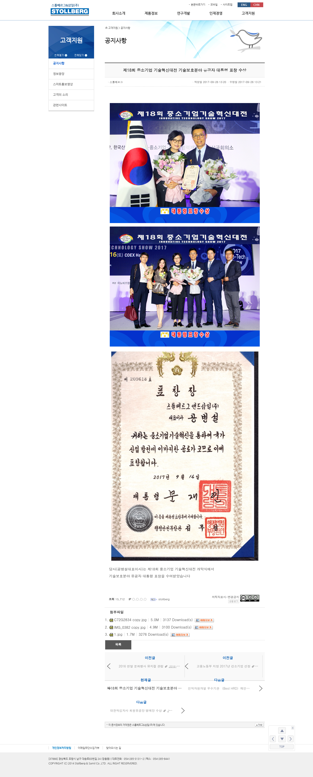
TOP (281, 746)
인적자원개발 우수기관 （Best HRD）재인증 (219, 688)
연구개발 (183, 13)
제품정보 (151, 13)
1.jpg (118, 634)
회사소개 (118, 13)
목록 (118, 644)
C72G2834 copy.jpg (130, 619)
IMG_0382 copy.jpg (129, 627)
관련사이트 (60, 105)
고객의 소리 (60, 94)
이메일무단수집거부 (88, 747)
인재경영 (215, 13)
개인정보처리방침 (61, 747)
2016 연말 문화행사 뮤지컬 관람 (141, 666)
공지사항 (58, 63)
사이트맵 (227, 4)
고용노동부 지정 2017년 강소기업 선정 (223, 666)
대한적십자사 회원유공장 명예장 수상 (136, 710)
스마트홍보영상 (63, 84)
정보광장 (58, 73)
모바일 (214, 4)
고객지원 (248, 13)
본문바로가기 (198, 4)
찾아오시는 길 (113, 747)
